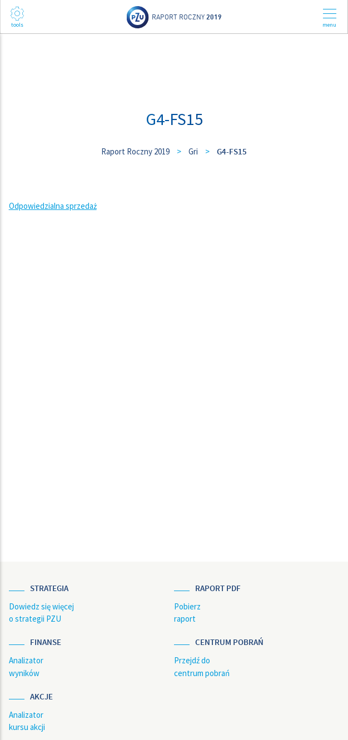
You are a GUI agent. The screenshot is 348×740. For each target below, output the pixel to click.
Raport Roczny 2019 (135, 151)
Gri (193, 151)
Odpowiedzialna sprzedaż (53, 206)
